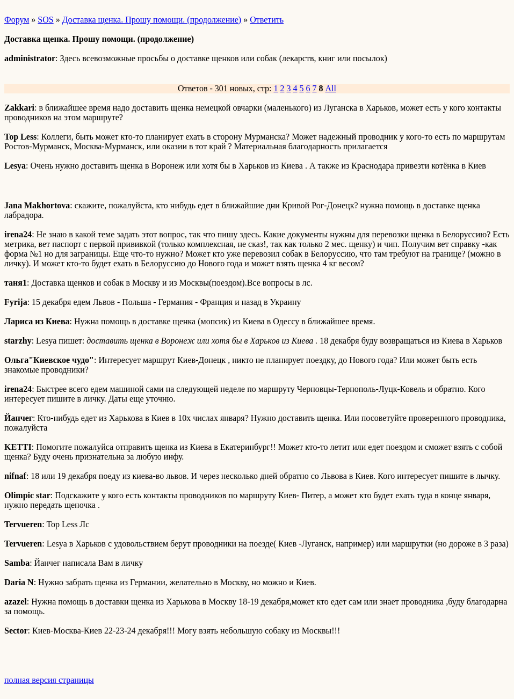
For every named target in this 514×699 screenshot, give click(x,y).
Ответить (267, 19)
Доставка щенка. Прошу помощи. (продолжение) (152, 19)
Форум (16, 19)
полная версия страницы (49, 680)
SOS (45, 19)
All (330, 88)
